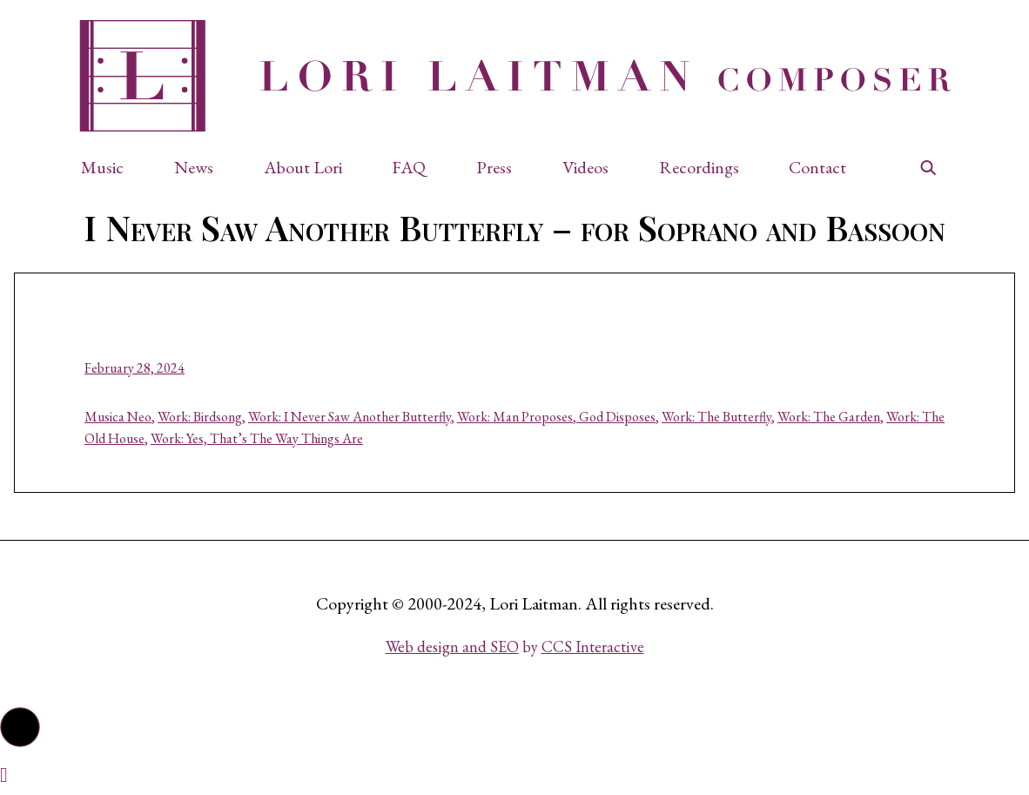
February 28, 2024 (134, 368)
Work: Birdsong (200, 417)
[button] (111, 167)
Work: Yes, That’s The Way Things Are (257, 438)
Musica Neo (117, 417)
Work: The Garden (828, 417)
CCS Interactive (592, 647)
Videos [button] (585, 167)
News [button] (193, 167)
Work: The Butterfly (716, 417)
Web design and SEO (452, 647)
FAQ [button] (409, 167)
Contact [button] (817, 167)
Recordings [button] (699, 167)
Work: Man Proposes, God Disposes (556, 417)
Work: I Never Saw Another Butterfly (349, 417)
